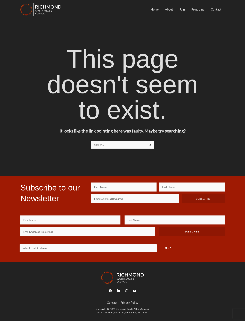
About (172, 9)
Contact (216, 9)
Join (184, 9)
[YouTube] (134, 290)
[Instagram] (126, 290)
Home (158, 9)
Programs (198, 9)
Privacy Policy (129, 302)
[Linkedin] (118, 290)
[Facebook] (110, 290)
